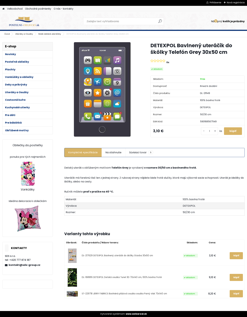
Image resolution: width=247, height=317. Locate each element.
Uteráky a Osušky (24, 33)
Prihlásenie (215, 2)
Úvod (7, 33)
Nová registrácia (236, 2)
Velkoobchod (15, 8)
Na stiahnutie (113, 152)
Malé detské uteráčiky (49, 33)
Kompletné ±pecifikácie (83, 152)
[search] (160, 22)
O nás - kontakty (63, 8)
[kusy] (208, 131)
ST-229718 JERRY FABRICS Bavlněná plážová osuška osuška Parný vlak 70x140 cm (124, 293)
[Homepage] (3, 9)
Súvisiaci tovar (141, 152)
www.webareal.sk (136, 313)
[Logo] (24, 21)
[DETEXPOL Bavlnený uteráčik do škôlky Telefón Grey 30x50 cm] (102, 89)
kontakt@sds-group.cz (24, 265)
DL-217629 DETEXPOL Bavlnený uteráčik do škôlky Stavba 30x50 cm (117, 255)
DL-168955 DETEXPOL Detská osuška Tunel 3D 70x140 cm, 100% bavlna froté (122, 277)
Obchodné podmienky (38, 8)
